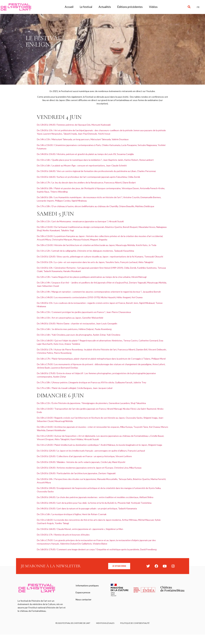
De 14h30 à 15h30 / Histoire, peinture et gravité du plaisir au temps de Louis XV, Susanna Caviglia (85, 154)
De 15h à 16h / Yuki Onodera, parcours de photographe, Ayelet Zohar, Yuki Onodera (78, 334)
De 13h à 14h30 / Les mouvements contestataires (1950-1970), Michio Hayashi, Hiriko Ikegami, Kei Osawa (89, 297)
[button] (189, 7)
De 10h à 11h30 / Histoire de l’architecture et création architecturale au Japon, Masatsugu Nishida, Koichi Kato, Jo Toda (96, 245)
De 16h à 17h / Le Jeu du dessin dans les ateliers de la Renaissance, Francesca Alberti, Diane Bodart (86, 182)
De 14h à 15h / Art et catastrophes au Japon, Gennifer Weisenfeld (70, 317)
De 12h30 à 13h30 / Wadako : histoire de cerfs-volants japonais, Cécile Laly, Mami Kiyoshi (81, 462)
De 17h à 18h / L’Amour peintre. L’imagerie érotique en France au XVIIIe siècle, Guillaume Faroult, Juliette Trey (91, 382)
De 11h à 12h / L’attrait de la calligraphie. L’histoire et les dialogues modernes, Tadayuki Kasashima (85, 250)
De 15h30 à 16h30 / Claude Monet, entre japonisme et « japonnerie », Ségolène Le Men (80, 529)
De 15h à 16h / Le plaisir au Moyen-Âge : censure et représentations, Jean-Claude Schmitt (82, 165)
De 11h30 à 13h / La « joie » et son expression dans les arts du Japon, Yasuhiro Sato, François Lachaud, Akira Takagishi (95, 262)
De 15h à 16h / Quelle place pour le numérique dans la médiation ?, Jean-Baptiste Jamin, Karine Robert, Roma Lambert (95, 159)
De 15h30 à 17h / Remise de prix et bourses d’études (63, 534)
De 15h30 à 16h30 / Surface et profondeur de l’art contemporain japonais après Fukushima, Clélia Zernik (88, 176)
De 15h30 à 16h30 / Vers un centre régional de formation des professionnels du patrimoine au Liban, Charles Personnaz (96, 171)
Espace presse (83, 593)
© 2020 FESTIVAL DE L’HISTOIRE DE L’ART (72, 623)
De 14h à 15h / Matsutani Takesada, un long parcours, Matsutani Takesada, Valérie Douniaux (83, 139)
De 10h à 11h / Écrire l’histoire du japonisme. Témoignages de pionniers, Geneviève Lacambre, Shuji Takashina (91, 403)
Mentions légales (105, 623)
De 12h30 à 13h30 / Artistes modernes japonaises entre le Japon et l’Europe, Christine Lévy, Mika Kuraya (89, 467)
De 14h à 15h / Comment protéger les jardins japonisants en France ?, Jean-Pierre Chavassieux (84, 312)
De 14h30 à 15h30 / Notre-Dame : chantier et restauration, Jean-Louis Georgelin (77, 323)
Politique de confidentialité (135, 623)
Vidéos (153, 7)
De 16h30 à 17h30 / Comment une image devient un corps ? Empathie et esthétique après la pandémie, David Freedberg (97, 549)
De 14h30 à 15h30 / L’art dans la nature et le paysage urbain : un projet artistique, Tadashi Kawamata (87, 508)
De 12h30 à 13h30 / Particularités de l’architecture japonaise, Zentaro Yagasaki (76, 473)
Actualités (105, 7)
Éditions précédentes (130, 7)
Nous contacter (84, 600)
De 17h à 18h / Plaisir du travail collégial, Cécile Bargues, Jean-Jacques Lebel (74, 388)
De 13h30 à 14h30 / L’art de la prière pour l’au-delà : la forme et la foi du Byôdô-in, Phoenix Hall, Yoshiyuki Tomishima (94, 502)
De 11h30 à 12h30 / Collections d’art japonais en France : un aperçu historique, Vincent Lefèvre (84, 456)
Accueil (69, 7)
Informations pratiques (87, 585)
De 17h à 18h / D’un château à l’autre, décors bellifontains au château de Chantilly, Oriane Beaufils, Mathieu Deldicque (95, 206)
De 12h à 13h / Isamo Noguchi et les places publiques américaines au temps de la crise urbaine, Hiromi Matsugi (91, 277)
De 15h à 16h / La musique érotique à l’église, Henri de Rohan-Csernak (71, 514)
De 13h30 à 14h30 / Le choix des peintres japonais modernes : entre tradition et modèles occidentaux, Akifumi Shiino (95, 497)
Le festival (86, 7)
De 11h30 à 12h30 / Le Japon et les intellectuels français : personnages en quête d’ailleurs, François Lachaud (91, 450)
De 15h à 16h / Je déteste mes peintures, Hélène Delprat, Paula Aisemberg (74, 329)
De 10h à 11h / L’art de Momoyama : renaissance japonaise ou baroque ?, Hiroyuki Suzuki (80, 221)
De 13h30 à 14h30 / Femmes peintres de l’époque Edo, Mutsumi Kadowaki (74, 124)
